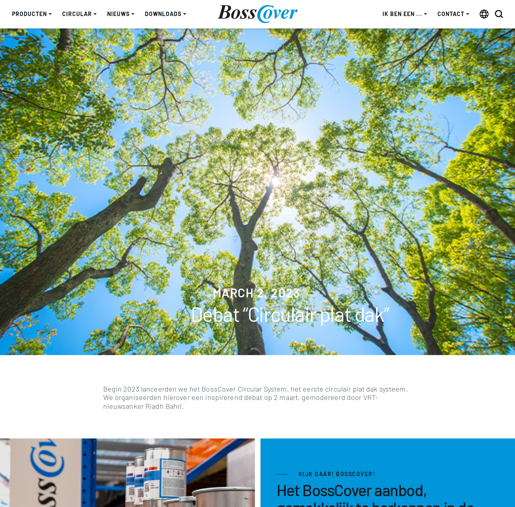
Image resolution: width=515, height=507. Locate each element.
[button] (32, 14)
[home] (258, 14)
